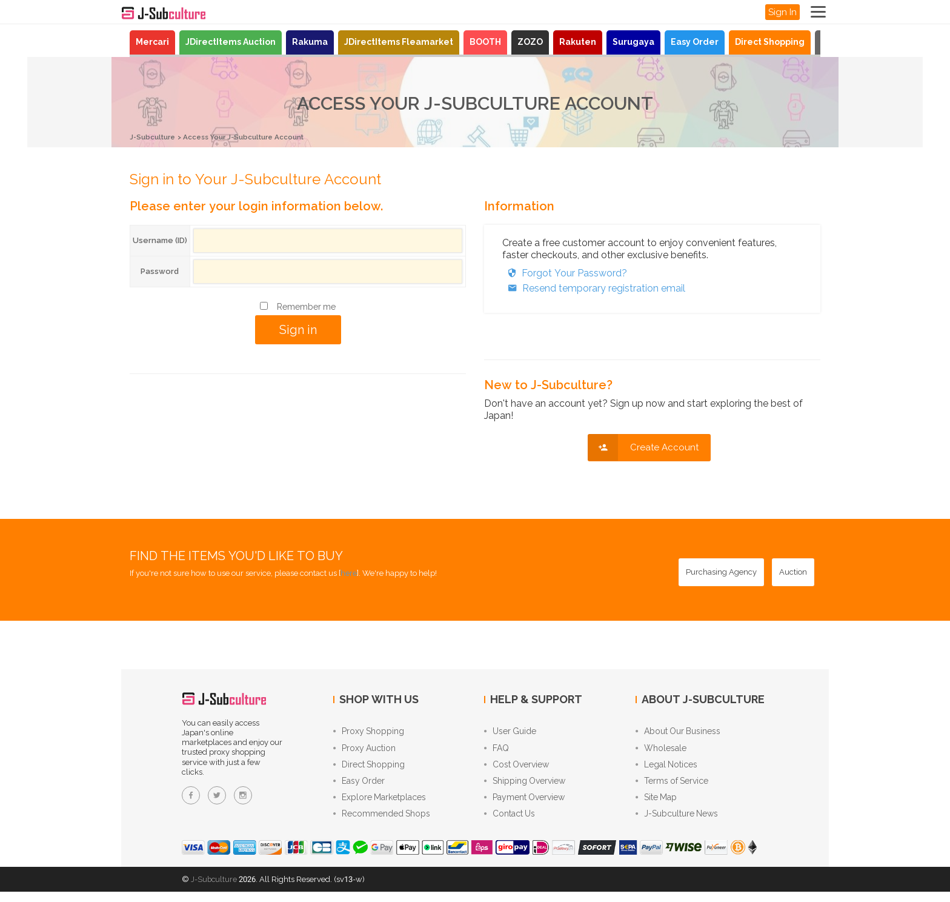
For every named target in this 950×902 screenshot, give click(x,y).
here (348, 572)
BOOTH (485, 42)
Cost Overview (516, 768)
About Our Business (678, 732)
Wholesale (661, 750)
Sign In (782, 12)
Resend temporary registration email (593, 287)
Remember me (306, 306)
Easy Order (695, 42)
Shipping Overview (524, 787)
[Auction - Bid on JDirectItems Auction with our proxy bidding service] (793, 572)
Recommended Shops (381, 823)
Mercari (152, 42)
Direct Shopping (770, 42)
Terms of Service (672, 787)
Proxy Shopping (368, 732)
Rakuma (310, 42)
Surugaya (633, 42)
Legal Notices (666, 768)
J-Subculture (155, 136)
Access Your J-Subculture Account (258, 136)
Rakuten (577, 42)
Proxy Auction (364, 750)
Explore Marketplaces (379, 805)
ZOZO (530, 42)
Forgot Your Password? (564, 272)
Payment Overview (524, 805)
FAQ (496, 750)
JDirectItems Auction (230, 42)
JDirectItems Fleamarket (398, 42)
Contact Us (509, 823)
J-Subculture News (677, 823)
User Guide (510, 732)
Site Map (656, 805)
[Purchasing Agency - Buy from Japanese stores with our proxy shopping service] (721, 572)
